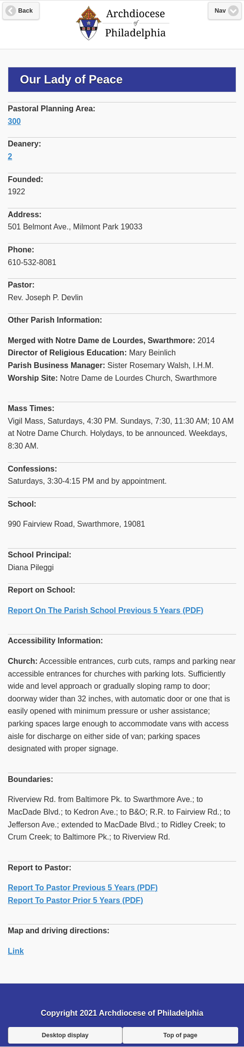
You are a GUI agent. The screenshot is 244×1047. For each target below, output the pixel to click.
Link (16, 951)
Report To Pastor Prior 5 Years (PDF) (75, 900)
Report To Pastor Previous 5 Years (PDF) (83, 887)
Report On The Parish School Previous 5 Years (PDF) (106, 610)
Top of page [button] (180, 1035)
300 (14, 121)
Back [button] (25, 10)
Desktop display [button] (65, 1035)
